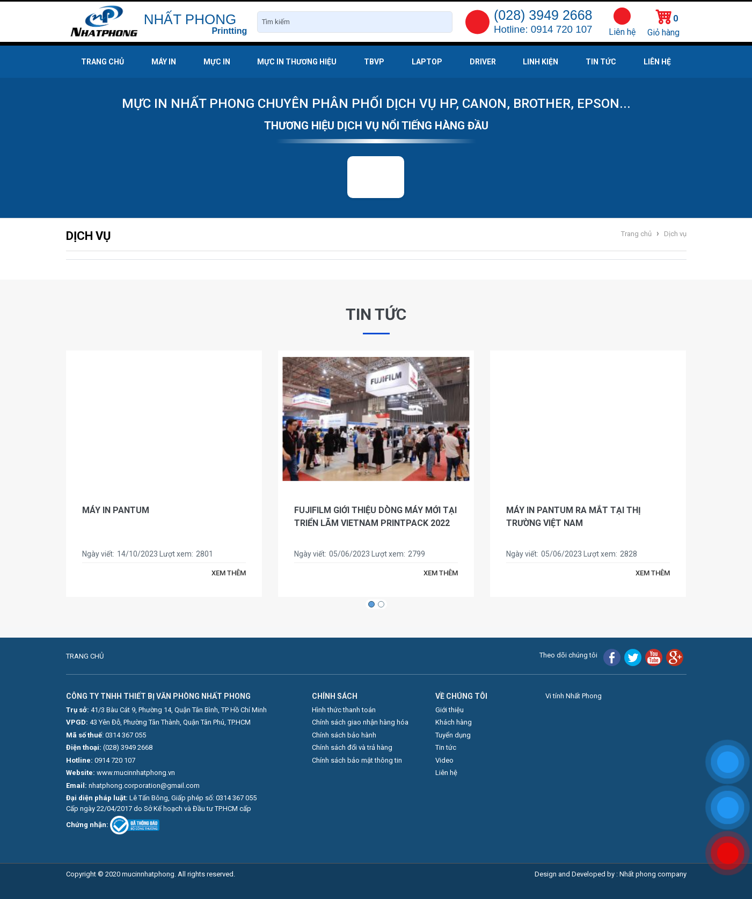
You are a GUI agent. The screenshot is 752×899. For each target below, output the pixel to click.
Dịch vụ (674, 234)
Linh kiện (540, 61)
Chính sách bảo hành (344, 735)
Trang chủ (102, 61)
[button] (371, 604)
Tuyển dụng (453, 735)
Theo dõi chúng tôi (568, 655)
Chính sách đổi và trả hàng (352, 747)
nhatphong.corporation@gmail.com (144, 785)
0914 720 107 (114, 760)
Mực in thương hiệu (297, 61)
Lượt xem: (176, 554)
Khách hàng (453, 722)
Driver (483, 61)
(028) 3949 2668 (127, 747)
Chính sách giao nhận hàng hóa (360, 722)
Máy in (163, 61)
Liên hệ (622, 32)
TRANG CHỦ (85, 656)
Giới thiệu (449, 710)
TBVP (374, 61)
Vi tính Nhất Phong (573, 696)
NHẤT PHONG (190, 19)
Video (444, 760)
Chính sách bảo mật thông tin (357, 760)
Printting (229, 30)
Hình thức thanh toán (344, 710)
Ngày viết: (98, 554)
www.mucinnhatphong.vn (136, 773)
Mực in (216, 61)
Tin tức (601, 61)
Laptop (427, 61)
